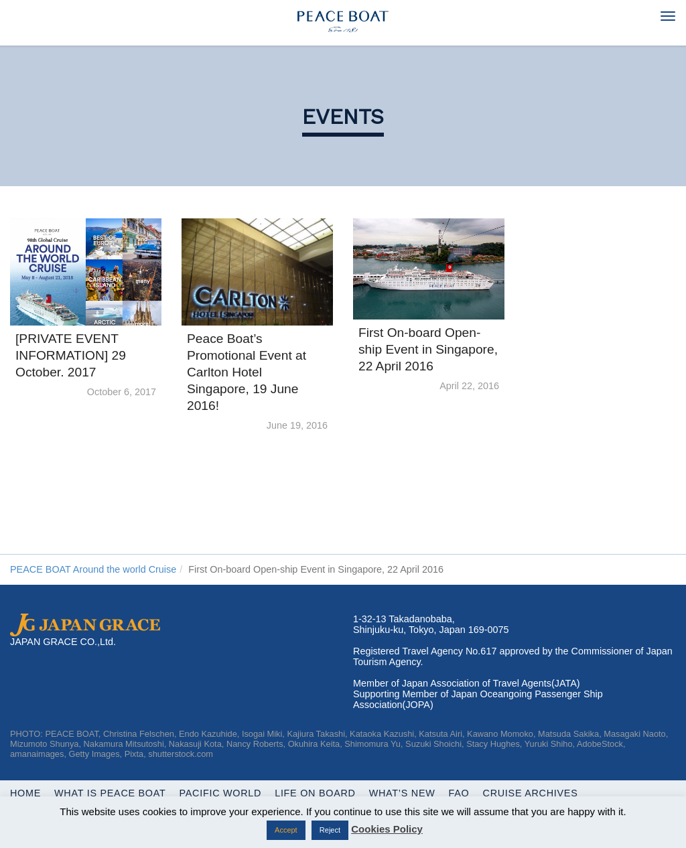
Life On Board (315, 793)
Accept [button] (286, 830)
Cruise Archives (530, 793)
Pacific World (221, 793)
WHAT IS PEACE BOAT (109, 793)
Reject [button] (330, 830)
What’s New (402, 793)
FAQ (459, 793)
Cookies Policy (387, 829)
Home (25, 793)
